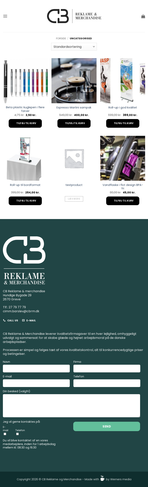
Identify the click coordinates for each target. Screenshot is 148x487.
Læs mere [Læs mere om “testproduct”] (74, 198)
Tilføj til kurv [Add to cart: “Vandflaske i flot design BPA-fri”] (124, 200)
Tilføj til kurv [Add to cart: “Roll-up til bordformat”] (26, 200)
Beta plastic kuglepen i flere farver (25, 109)
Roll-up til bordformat (25, 185)
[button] (5, 16)
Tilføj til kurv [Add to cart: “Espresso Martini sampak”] (75, 123)
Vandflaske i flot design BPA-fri (123, 186)
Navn (36, 367)
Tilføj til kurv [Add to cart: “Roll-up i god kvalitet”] (124, 123)
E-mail (36, 381)
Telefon (106, 381)
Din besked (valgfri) (71, 404)
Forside (61, 38)
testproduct (74, 185)
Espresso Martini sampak (73, 107)
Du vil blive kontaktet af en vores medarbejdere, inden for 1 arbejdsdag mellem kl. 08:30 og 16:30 (29, 444)
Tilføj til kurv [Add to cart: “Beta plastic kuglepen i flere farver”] (26, 123)
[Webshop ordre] (74, 46)
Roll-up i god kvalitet (122, 107)
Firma (106, 367)
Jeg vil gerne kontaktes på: (21, 422)
